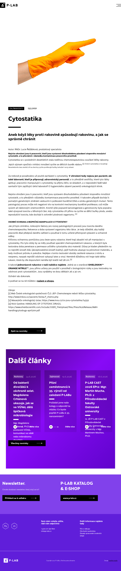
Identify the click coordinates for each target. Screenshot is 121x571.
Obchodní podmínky (88, 531)
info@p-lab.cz (46, 531)
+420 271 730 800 (48, 529)
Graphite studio (113, 560)
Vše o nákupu (85, 529)
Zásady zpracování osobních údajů (91, 534)
